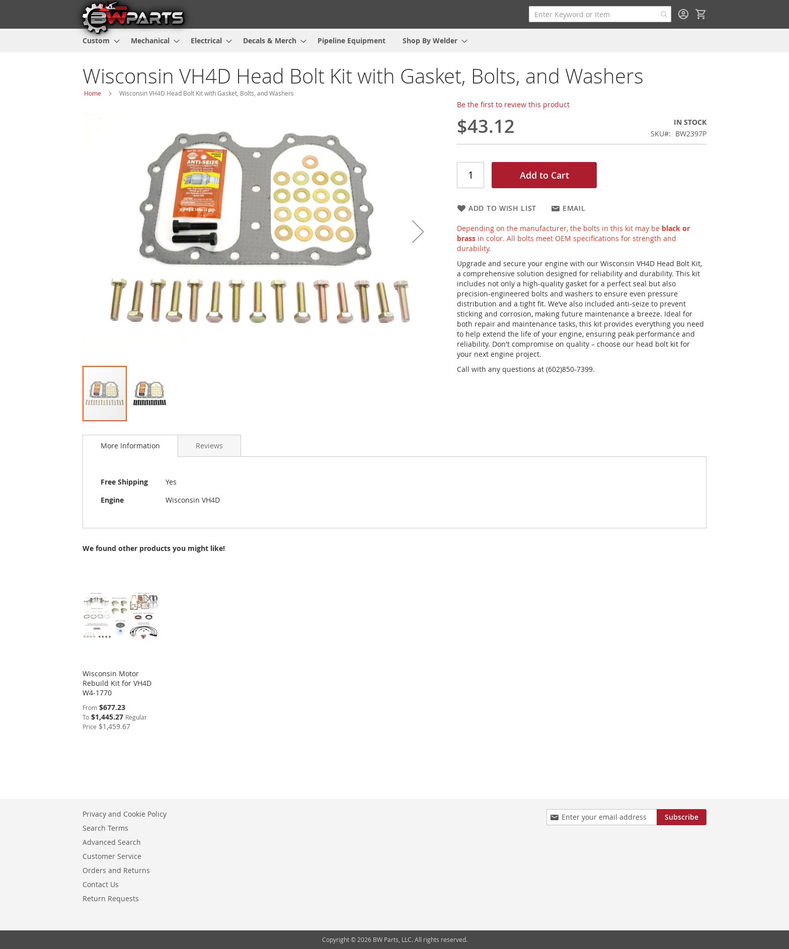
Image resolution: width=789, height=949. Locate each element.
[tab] (130, 446)
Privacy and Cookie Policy (125, 814)
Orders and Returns (116, 870)
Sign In (683, 14)
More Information (130, 445)
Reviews (209, 445)
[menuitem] (98, 40)
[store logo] (133, 17)
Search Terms (105, 828)
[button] (418, 231)
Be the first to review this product (513, 104)
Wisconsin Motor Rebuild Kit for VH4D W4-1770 (117, 683)
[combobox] (600, 14)
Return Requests (111, 898)
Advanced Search (112, 842)
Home (92, 93)
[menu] (394, 40)
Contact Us (101, 884)
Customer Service (112, 856)
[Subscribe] (681, 817)
